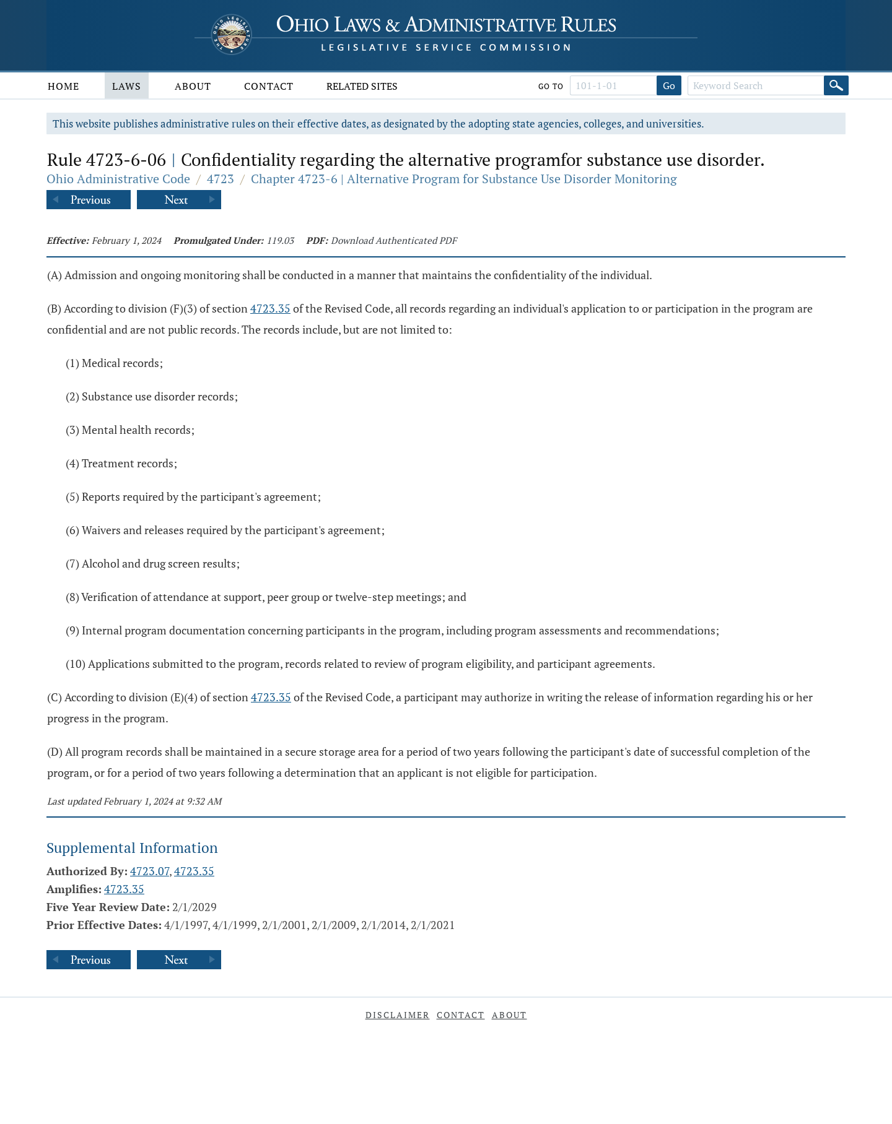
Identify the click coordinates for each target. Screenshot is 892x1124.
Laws (126, 86)
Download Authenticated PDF (394, 240)
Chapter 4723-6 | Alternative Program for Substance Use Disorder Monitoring (464, 178)
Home (63, 86)
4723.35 (270, 308)
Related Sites (362, 86)
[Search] (836, 85)
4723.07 (149, 870)
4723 (220, 178)
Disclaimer (397, 1015)
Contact (269, 86)
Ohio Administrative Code (118, 178)
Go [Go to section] (669, 85)
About (193, 86)
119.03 (280, 240)
